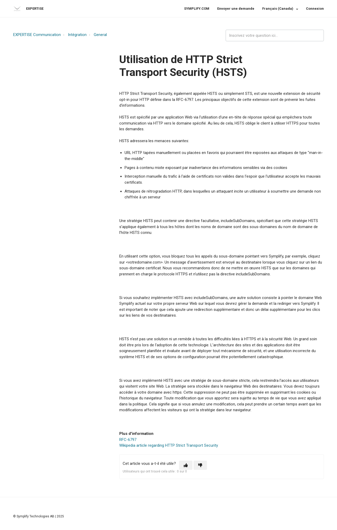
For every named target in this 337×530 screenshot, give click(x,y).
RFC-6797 (127, 439)
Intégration (77, 34)
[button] (185, 465)
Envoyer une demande (235, 9)
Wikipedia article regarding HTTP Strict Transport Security (168, 445)
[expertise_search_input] (275, 36)
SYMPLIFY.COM (196, 9)
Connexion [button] (315, 9)
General (100, 34)
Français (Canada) (278, 8)
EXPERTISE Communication (37, 34)
